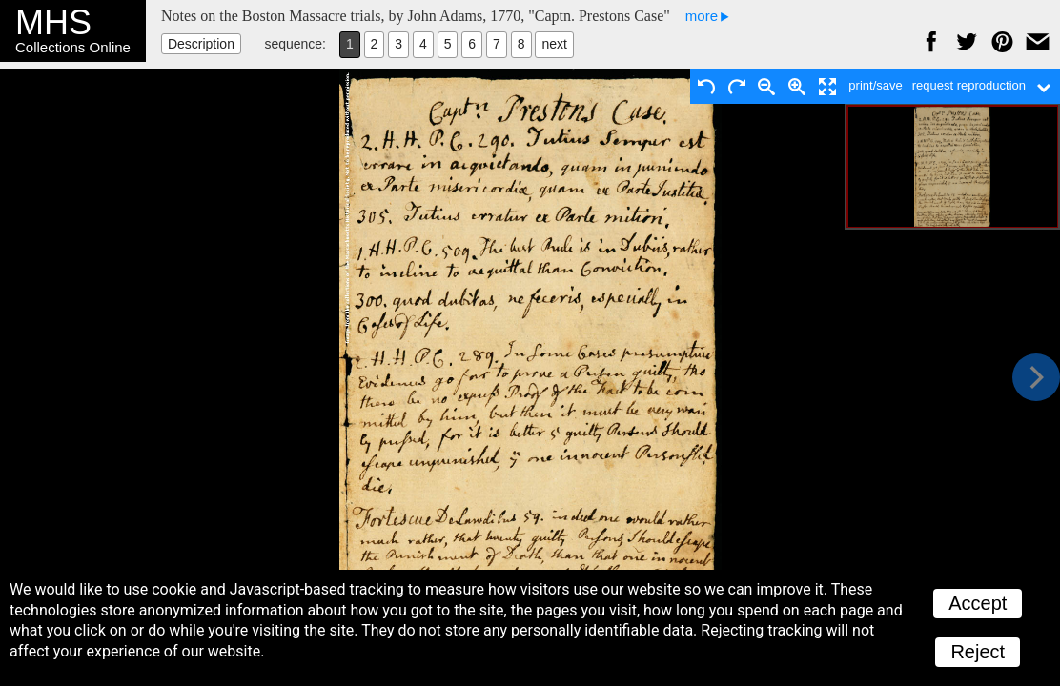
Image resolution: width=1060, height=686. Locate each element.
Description (201, 43)
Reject (977, 651)
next (553, 43)
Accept (977, 603)
